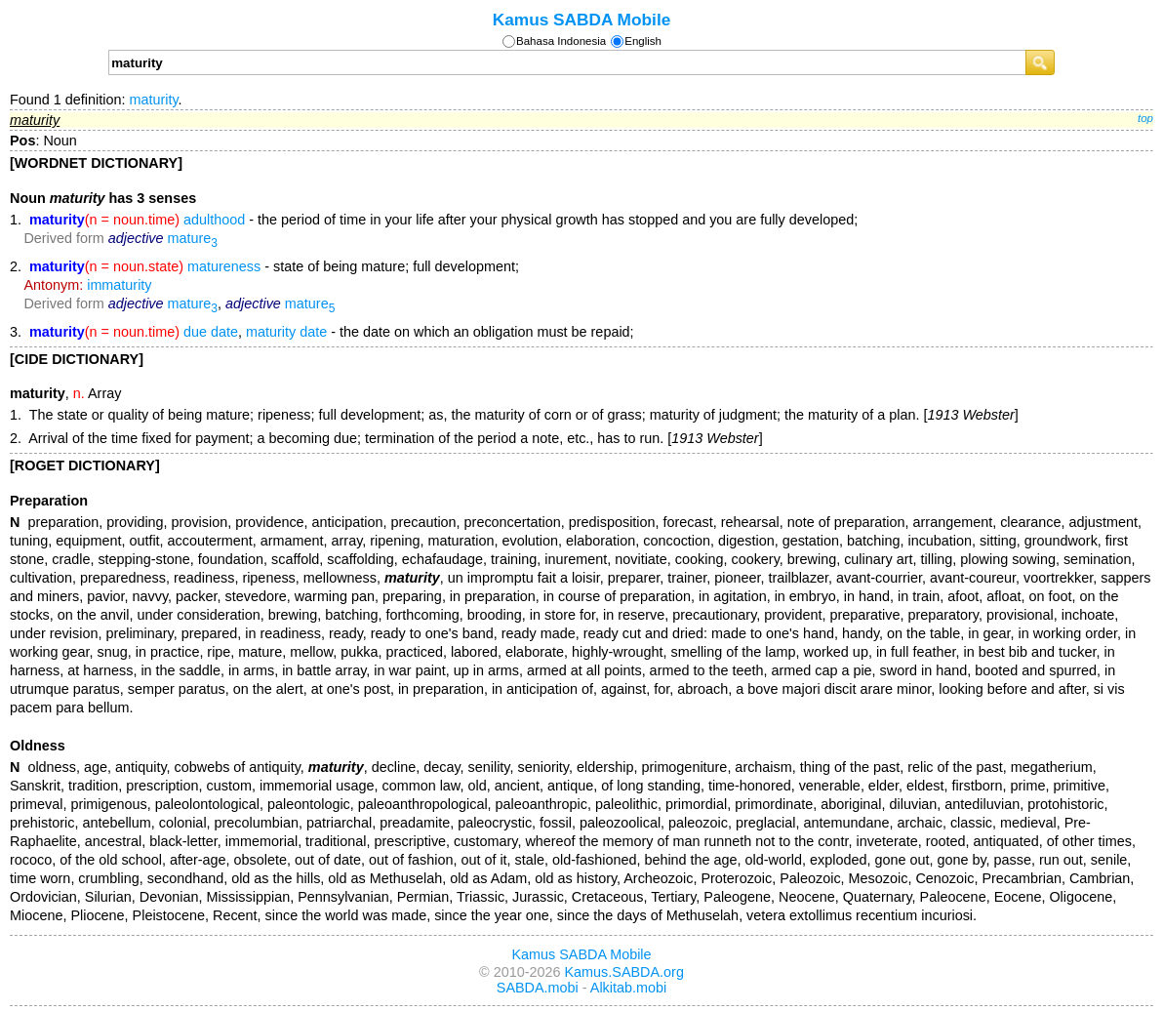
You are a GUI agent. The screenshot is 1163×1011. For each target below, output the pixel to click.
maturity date (286, 332)
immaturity (119, 285)
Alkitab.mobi (628, 987)
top (1145, 118)
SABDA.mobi (538, 987)
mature (193, 238)
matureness (224, 266)
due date (210, 332)
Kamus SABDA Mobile (582, 19)
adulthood (214, 219)
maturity (153, 99)
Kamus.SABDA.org (624, 972)
